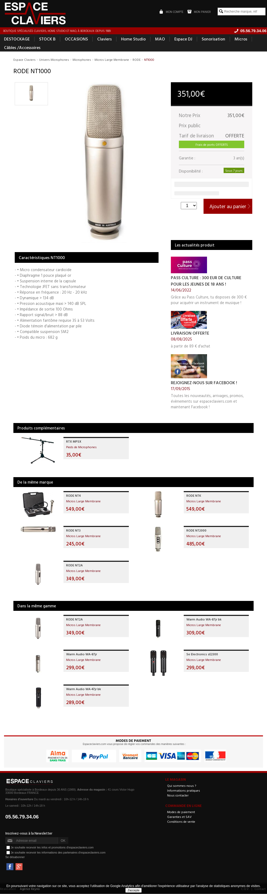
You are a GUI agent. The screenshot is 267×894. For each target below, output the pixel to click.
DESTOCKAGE (17, 39)
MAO (160, 39)
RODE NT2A (74, 565)
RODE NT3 (73, 530)
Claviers (104, 39)
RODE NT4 (73, 495)
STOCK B (47, 39)
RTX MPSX (73, 441)
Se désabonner (15, 857)
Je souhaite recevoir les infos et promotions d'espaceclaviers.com (52, 847)
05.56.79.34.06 (22, 817)
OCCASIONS (76, 39)
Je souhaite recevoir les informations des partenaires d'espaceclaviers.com (58, 852)
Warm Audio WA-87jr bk (203, 619)
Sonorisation (213, 39)
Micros (241, 39)
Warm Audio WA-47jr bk (83, 689)
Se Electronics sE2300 (202, 654)
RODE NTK (193, 495)
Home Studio (133, 39)
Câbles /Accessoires (22, 47)
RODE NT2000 (196, 530)
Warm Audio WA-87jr (81, 654)
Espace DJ (183, 39)
